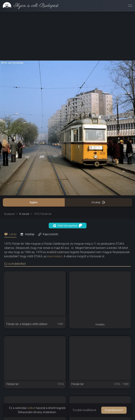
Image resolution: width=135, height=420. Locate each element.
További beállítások (84, 410)
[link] (29, 5)
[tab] (11, 234)
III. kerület (24, 214)
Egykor (34, 202)
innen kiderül (54, 256)
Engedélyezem (114, 410)
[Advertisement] (67, 36)
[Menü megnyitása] (130, 5)
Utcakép (98, 202)
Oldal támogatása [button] (67, 225)
